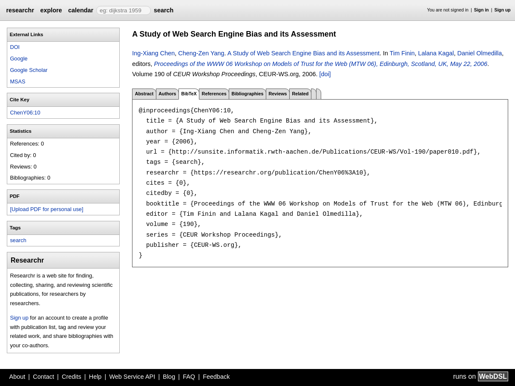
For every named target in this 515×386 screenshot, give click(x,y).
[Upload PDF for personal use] (46, 209)
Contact (43, 376)
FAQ (189, 376)
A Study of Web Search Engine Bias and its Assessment (303, 53)
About (17, 376)
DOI (15, 47)
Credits (71, 376)
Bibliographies (248, 93)
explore (51, 10)
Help (95, 376)
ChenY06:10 (25, 112)
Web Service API (132, 376)
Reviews (277, 93)
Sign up (503, 10)
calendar (80, 10)
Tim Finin (402, 53)
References (214, 93)
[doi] (325, 74)
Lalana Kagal (436, 53)
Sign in (481, 10)
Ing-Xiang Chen (153, 53)
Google (18, 58)
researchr (20, 10)
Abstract (144, 93)
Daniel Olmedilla (479, 53)
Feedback (216, 376)
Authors (167, 93)
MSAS (17, 81)
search (163, 10)
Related (300, 93)
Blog (169, 376)
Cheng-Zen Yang (201, 53)
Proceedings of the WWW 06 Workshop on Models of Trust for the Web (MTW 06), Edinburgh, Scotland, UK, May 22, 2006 (320, 63)
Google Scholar (28, 70)
